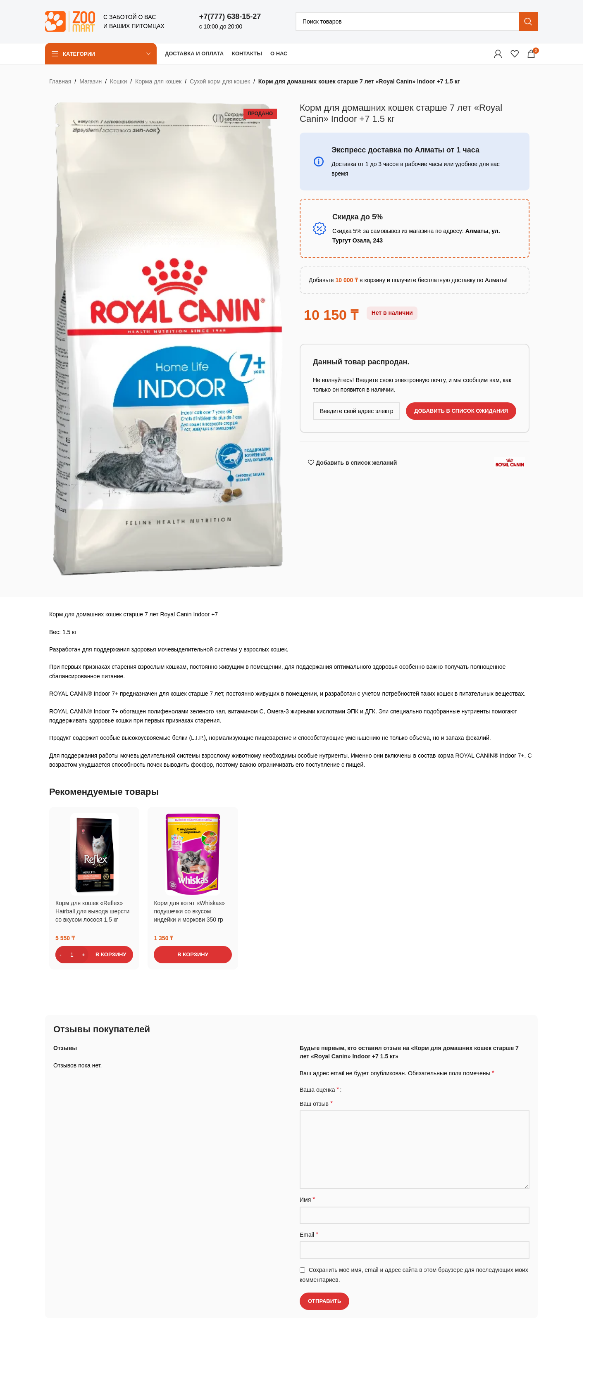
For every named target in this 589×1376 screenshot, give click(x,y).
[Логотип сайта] (70, 21)
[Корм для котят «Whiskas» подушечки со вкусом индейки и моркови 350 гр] (193, 854)
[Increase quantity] (83, 954)
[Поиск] (417, 21)
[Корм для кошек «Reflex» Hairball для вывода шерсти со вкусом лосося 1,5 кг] (94, 854)
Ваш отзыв (316, 1103)
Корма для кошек (158, 81)
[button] (94, 954)
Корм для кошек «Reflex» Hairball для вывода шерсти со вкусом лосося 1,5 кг (92, 911)
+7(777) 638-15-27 (230, 16)
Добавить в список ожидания (461, 411)
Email (309, 1234)
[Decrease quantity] (60, 954)
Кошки (118, 81)
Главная (60, 81)
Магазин (90, 81)
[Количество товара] (72, 954)
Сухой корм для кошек (220, 81)
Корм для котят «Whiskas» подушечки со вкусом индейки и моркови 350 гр (189, 911)
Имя (307, 1199)
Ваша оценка (319, 1089)
